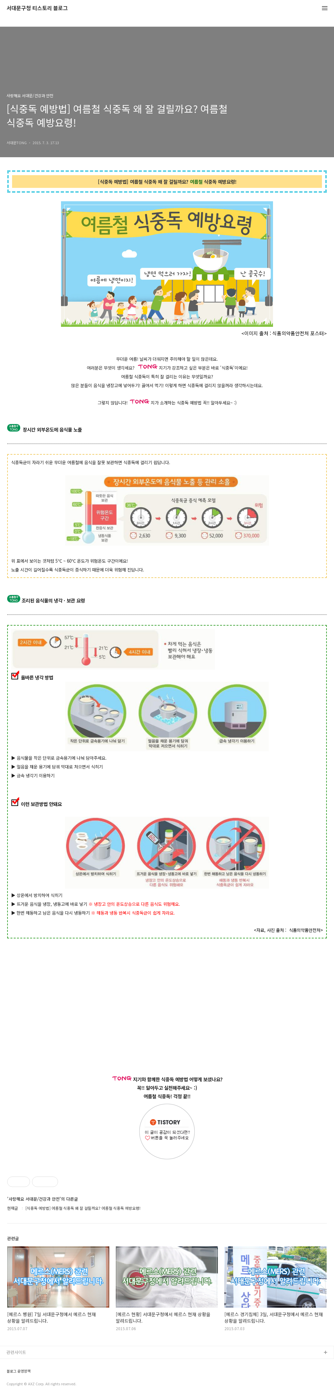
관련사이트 (16, 1352)
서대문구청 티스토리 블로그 (37, 8)
